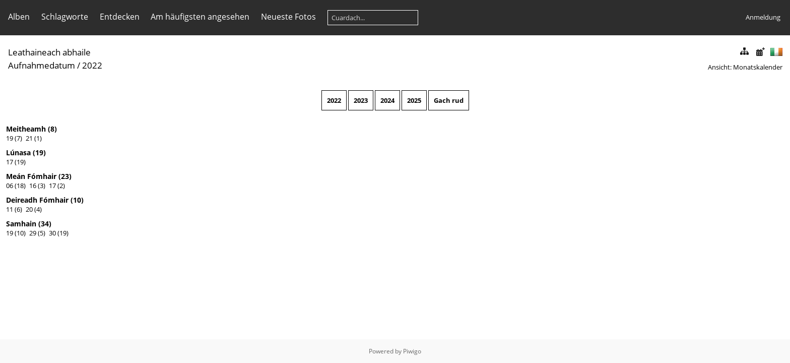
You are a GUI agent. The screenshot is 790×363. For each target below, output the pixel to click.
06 (9, 185)
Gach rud (449, 100)
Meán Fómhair (31, 176)
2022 (334, 100)
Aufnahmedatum (41, 65)
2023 (361, 100)
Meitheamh (26, 129)
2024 (387, 100)
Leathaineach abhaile (49, 52)
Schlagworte (64, 16)
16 (32, 185)
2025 (414, 100)
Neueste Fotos (288, 16)
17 (9, 161)
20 (29, 209)
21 (29, 138)
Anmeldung (763, 17)
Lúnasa (18, 152)
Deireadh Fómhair (37, 200)
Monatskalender (757, 67)
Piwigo (412, 351)
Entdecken (120, 16)
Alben (19, 16)
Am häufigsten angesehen (200, 16)
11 (9, 209)
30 (52, 232)
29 (32, 232)
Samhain (21, 223)
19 (9, 138)
